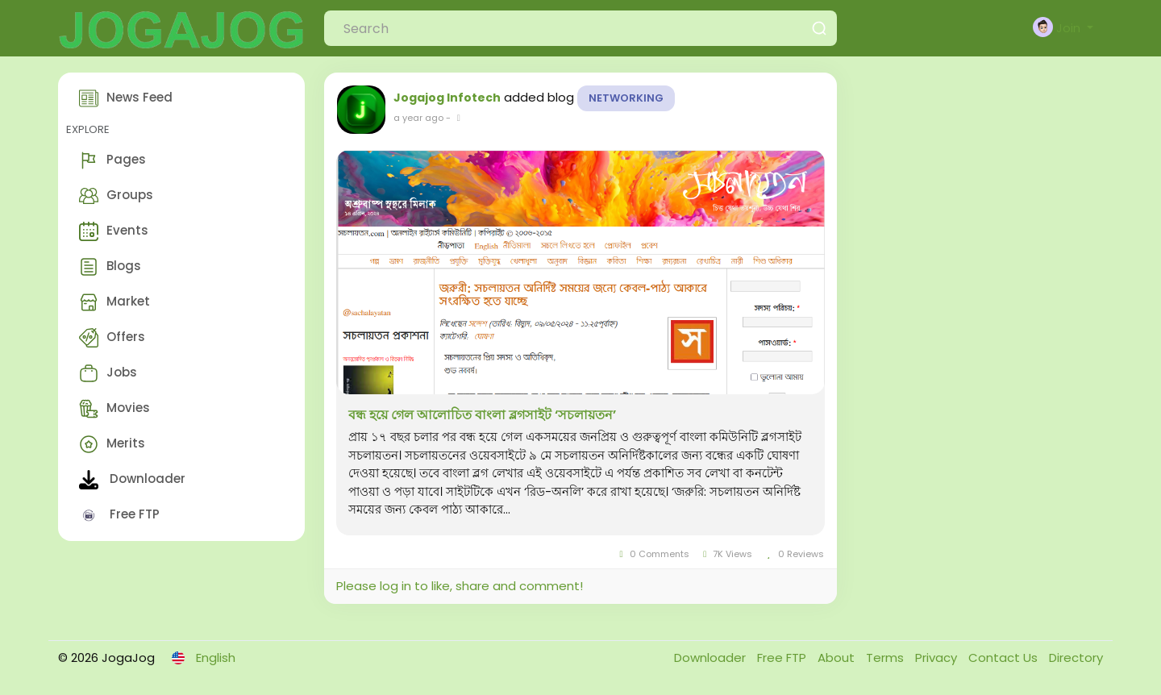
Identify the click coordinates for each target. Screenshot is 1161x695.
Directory (1076, 657)
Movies (114, 408)
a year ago (418, 117)
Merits (112, 444)
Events (113, 231)
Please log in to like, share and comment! (459, 585)
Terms (886, 657)
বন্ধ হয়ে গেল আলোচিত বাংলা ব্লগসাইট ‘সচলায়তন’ (482, 415)
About (838, 657)
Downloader (132, 479)
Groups (116, 196)
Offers (112, 338)
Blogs (110, 267)
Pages (112, 160)
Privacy (937, 657)
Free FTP (119, 515)
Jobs (108, 373)
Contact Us (1004, 657)
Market (114, 302)
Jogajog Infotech (447, 97)
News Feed (126, 98)
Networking (626, 98)
